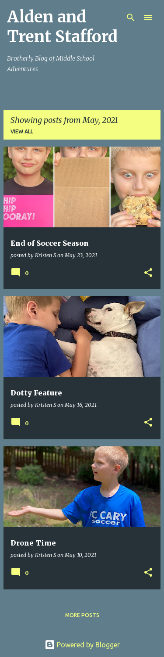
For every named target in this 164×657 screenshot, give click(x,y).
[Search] (131, 17)
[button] (148, 273)
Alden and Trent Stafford (62, 27)
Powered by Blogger (82, 645)
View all (21, 131)
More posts (82, 615)
